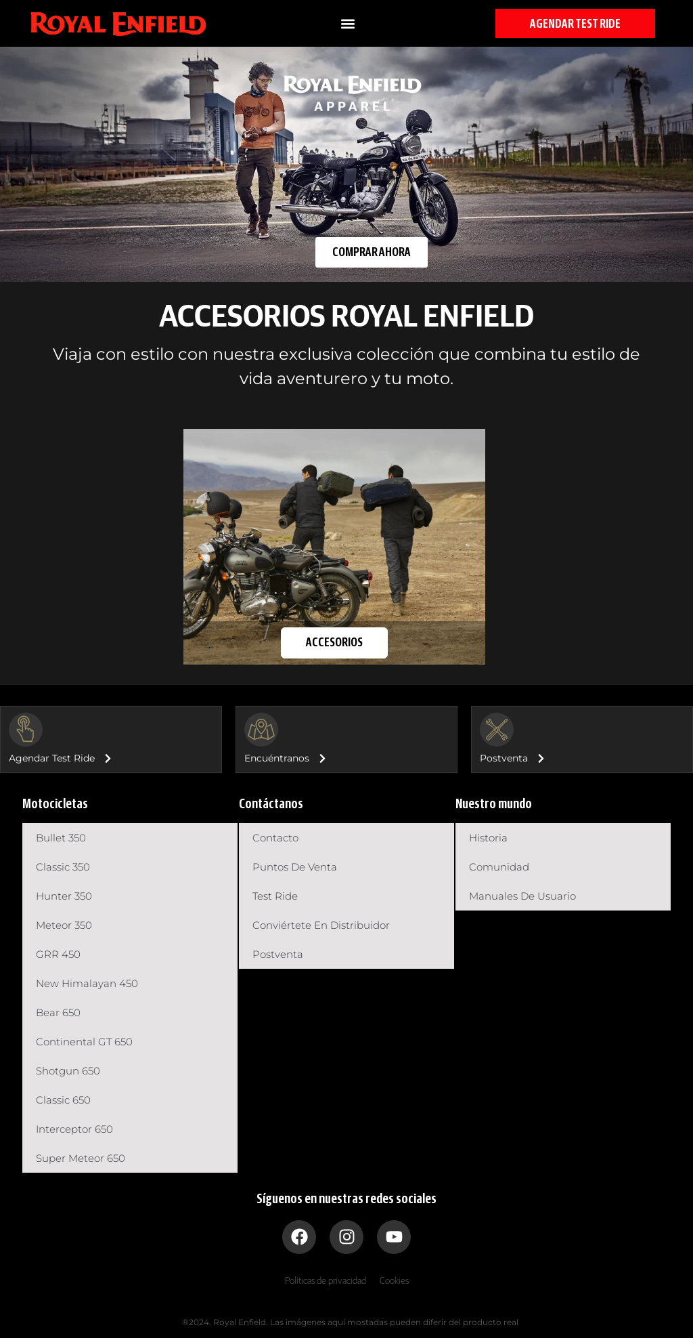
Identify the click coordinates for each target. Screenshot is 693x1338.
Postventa (277, 954)
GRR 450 (58, 954)
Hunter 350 (64, 896)
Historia (488, 837)
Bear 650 (58, 1012)
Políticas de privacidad (325, 1281)
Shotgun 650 (68, 1070)
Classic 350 (63, 866)
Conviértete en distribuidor (321, 925)
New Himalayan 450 (87, 983)
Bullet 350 (61, 837)
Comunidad (499, 866)
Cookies (394, 1281)
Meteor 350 (64, 925)
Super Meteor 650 (80, 1158)
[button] (347, 23)
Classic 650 (63, 1099)
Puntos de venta (294, 866)
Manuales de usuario (522, 896)
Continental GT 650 (84, 1041)
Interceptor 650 (74, 1129)
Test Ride (275, 896)
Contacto (275, 837)
